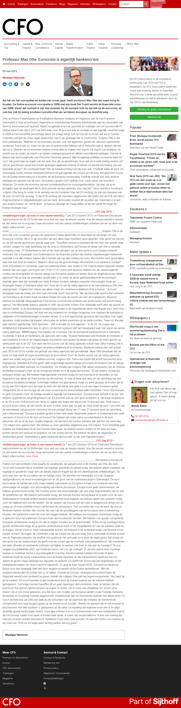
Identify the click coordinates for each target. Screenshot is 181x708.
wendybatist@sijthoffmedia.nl (151, 420)
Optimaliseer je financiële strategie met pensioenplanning (145, 362)
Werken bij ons (52, 662)
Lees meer (32, 456)
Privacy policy (51, 668)
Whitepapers (99, 4)
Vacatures (51, 4)
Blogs (62, 4)
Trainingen (22, 4)
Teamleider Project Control (146, 217)
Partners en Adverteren (15, 657)
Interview (85, 4)
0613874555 (141, 416)
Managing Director (141, 238)
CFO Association (12, 668)
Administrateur (138, 228)
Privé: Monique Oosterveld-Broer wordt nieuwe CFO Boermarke (146, 140)
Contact (112, 4)
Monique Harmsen (13, 77)
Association (37, 4)
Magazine (73, 4)
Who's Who (133, 43)
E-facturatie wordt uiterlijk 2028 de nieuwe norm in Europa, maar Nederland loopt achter (152, 278)
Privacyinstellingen (54, 678)
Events (11, 4)
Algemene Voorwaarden (57, 673)
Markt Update (139, 252)
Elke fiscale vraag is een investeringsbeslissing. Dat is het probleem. (147, 330)
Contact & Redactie (54, 657)
